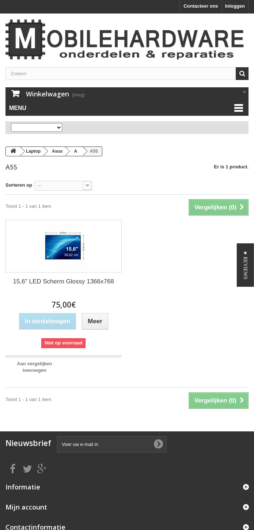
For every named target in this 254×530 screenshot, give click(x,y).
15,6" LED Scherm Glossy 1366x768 (63, 281)
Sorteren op (18, 185)
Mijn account (26, 507)
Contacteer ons (200, 6)
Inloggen (235, 6)
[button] (245, 265)
